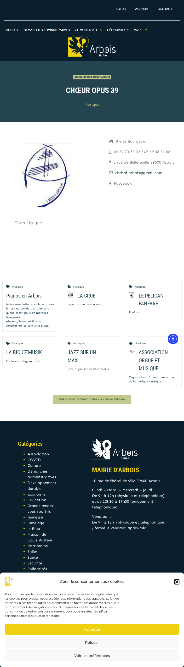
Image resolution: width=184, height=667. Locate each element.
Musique (92, 104)
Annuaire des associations (92, 77)
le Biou (34, 528)
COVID (34, 460)
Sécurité (35, 563)
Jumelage (36, 523)
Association (38, 454)
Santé (33, 557)
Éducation (37, 500)
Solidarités (37, 569)
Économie (37, 494)
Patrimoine (38, 546)
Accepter (92, 629)
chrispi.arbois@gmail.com (138, 173)
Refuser (92, 642)
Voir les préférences (92, 655)
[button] (176, 581)
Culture (34, 465)
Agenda (141, 4)
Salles (33, 551)
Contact (165, 4)
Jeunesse (35, 517)
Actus (120, 4)
